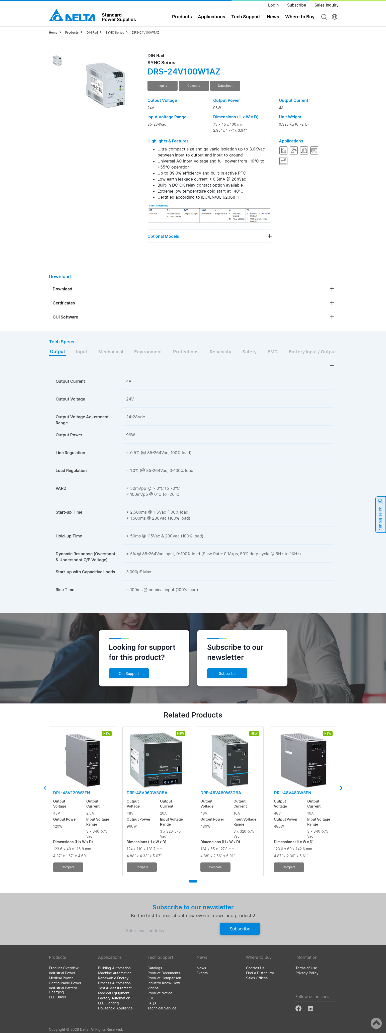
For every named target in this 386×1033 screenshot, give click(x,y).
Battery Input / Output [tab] (312, 351)
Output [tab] (57, 351)
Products (182, 16)
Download (62, 288)
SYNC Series (115, 32)
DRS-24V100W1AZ (145, 32)
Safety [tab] (249, 351)
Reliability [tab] (220, 351)
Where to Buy (300, 16)
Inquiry (162, 86)
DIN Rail (92, 32)
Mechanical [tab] (110, 351)
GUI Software (65, 317)
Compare (193, 86)
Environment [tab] (148, 351)
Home (53, 32)
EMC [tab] (273, 351)
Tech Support (246, 16)
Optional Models (163, 236)
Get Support (129, 673)
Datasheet (225, 86)
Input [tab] (81, 351)
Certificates (64, 302)
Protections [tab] (186, 351)
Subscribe (227, 673)
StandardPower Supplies (119, 17)
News (273, 16)
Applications (211, 16)
